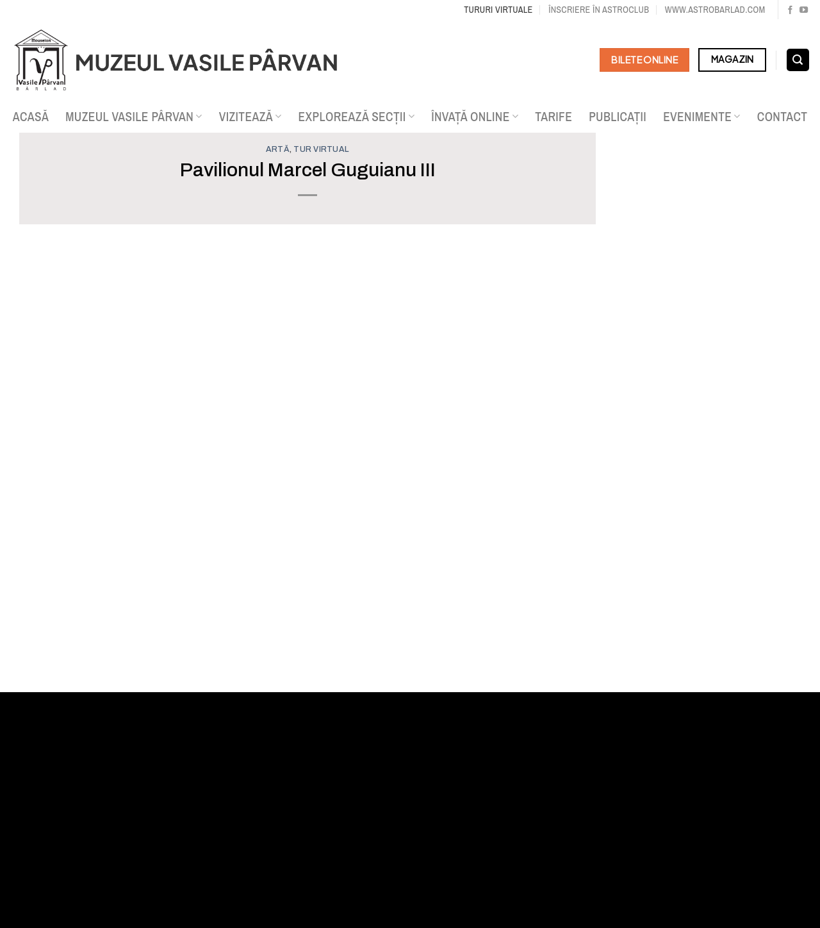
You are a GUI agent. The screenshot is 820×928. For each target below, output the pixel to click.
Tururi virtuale (498, 9)
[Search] (798, 60)
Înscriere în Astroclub (598, 9)
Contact (782, 116)
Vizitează (250, 116)
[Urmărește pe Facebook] (790, 10)
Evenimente (702, 116)
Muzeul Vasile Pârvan (133, 116)
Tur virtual (321, 149)
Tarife (553, 116)
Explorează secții (357, 116)
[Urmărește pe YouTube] (804, 10)
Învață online (474, 116)
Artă (278, 149)
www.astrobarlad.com (715, 9)
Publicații (617, 116)
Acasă (31, 116)
